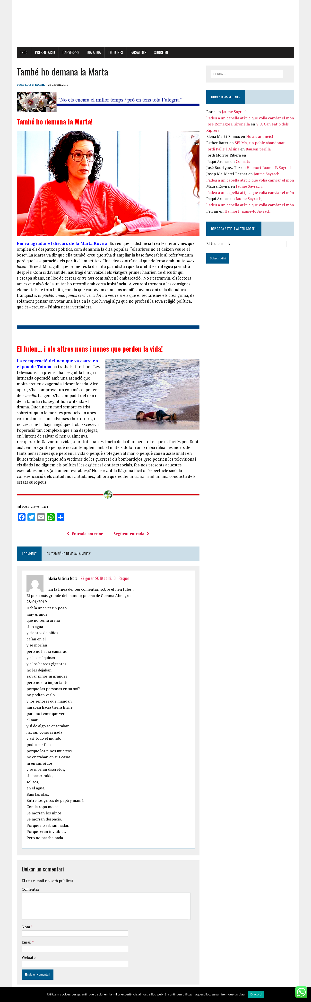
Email (25, 938)
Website (27, 953)
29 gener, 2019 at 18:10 (96, 574)
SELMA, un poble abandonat (260, 143)
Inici (22, 53)
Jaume (38, 85)
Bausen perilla (258, 149)
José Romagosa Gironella (228, 124)
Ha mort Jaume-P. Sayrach (270, 168)
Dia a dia (93, 53)
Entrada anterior (84, 529)
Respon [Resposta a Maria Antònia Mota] (122, 574)
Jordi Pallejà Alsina (223, 149)
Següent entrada (131, 529)
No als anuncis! (260, 137)
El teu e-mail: (247, 244)
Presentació (44, 53)
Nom (25, 922)
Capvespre (69, 53)
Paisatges (137, 53)
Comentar (29, 885)
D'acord (256, 994)
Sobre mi (160, 53)
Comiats (243, 161)
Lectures (114, 53)
